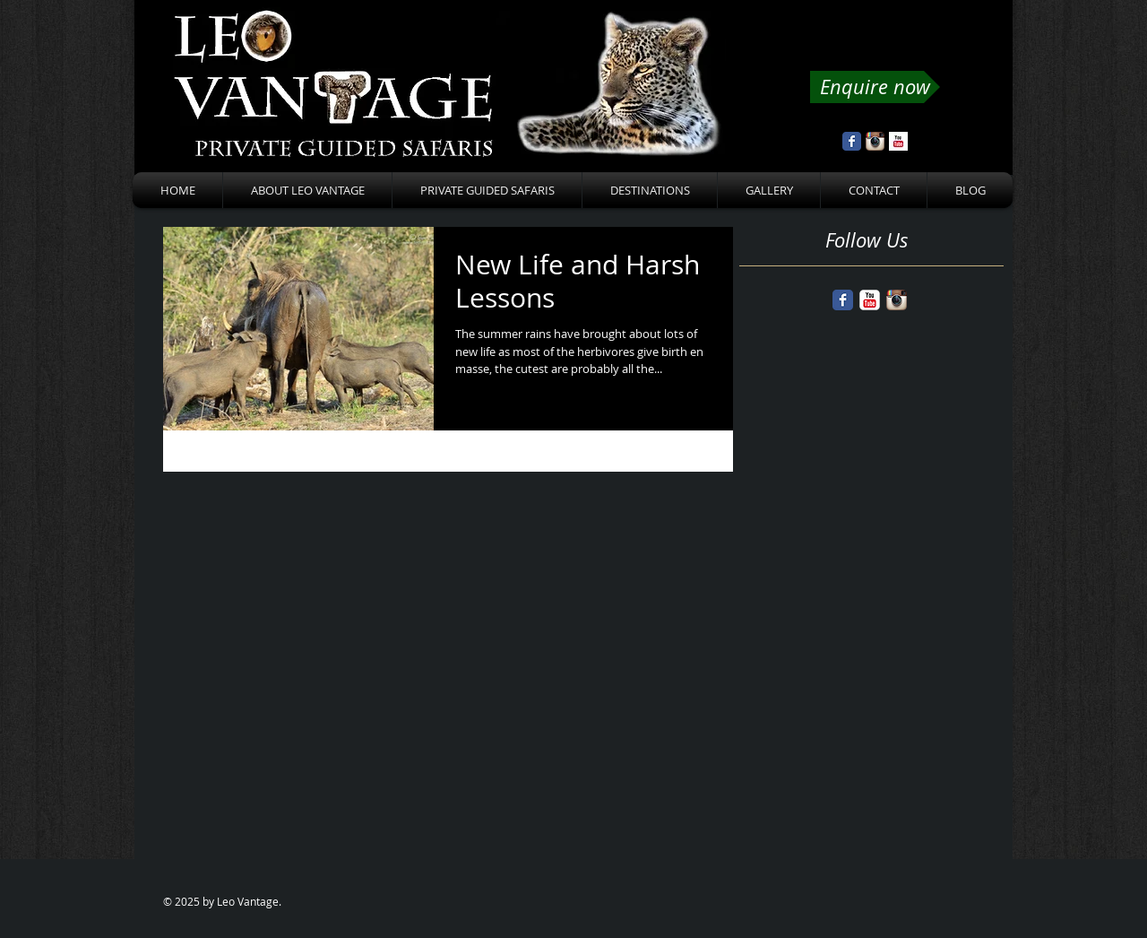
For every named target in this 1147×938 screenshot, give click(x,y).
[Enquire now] (875, 87)
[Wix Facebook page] (851, 141)
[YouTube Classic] (869, 300)
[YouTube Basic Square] (898, 141)
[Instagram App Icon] (875, 141)
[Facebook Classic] (842, 300)
